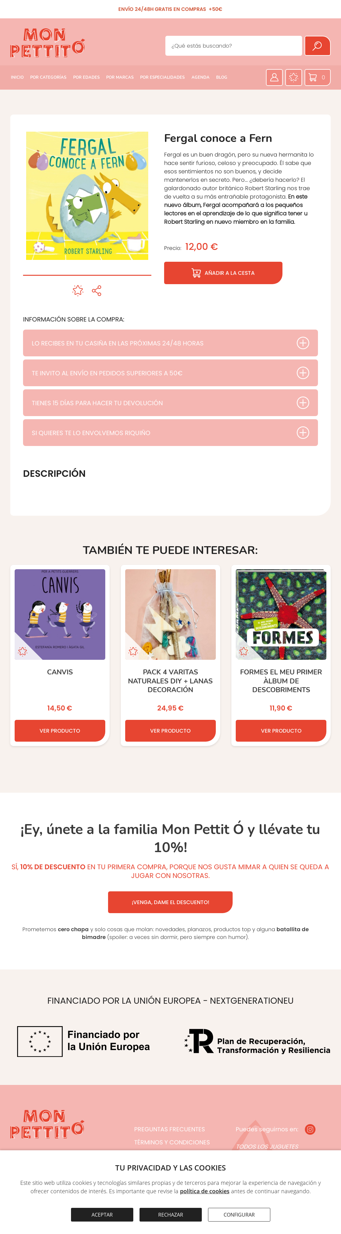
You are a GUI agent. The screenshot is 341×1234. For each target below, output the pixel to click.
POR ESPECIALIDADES (162, 77)
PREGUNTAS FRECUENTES (169, 1129)
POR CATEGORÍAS (48, 77)
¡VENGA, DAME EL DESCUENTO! (170, 902)
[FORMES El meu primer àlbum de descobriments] (281, 655)
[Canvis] (60, 655)
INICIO (17, 77)
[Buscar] (318, 46)
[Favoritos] (293, 77)
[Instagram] (310, 1129)
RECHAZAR (170, 1214)
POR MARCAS (120, 77)
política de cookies (205, 1191)
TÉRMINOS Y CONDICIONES (172, 1142)
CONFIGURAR (239, 1214)
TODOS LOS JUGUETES (267, 1147)
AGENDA (201, 77)
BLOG (221, 77)
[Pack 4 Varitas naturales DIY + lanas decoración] (170, 655)
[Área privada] (274, 77)
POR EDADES (86, 77)
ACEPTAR (102, 1214)
